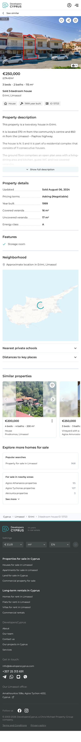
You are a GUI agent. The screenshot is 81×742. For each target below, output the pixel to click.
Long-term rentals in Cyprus (21, 590)
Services (7, 649)
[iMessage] (18, 677)
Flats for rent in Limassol (16, 602)
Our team (8, 633)
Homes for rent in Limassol (18, 596)
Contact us (9, 639)
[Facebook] (19, 710)
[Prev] (7, 399)
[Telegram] (4, 677)
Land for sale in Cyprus (15, 575)
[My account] (69, 5)
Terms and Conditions (15, 725)
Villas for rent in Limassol (17, 607)
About (6, 628)
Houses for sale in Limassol (17, 564)
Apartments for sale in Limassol (20, 570)
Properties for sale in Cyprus (21, 558)
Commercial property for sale (19, 580)
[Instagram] (26, 710)
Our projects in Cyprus (15, 644)
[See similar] (11, 13)
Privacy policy (38, 725)
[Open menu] (76, 5)
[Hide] (75, 20)
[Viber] (25, 677)
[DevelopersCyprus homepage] (12, 5)
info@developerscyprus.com (18, 666)
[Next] (52, 399)
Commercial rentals (14, 612)
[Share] (68, 20)
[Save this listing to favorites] (61, 20)
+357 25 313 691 (13, 671)
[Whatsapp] (11, 677)
